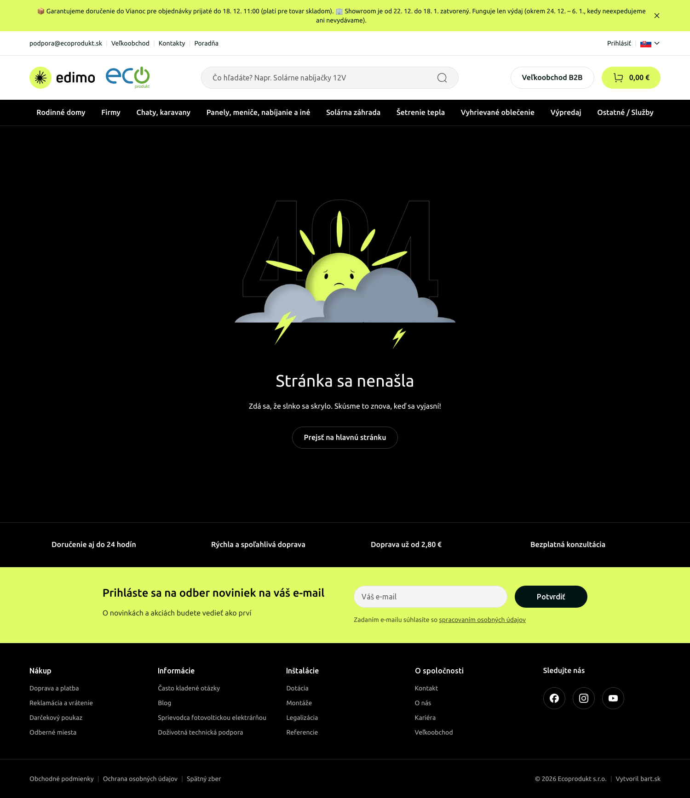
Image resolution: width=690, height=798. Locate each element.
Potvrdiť (551, 597)
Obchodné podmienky (61, 778)
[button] (618, 78)
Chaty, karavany (163, 112)
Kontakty (172, 43)
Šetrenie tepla (421, 112)
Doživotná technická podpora (200, 732)
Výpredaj (566, 112)
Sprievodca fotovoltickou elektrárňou (212, 717)
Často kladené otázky (189, 688)
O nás (423, 703)
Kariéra (425, 717)
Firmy (111, 112)
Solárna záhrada (353, 112)
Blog (164, 703)
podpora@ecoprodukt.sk (65, 43)
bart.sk (650, 778)
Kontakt (426, 688)
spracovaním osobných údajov (482, 619)
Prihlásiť (619, 43)
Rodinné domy (60, 112)
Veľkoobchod (130, 43)
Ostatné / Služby (625, 112)
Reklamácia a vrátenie (61, 703)
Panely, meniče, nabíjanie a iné (258, 112)
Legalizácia (302, 717)
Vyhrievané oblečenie (498, 112)
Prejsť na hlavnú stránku (345, 437)
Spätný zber (204, 778)
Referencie (302, 732)
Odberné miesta (52, 732)
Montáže (299, 703)
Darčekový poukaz (55, 717)
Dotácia (297, 688)
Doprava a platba (54, 688)
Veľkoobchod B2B (552, 78)
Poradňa (206, 43)
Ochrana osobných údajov (140, 778)
